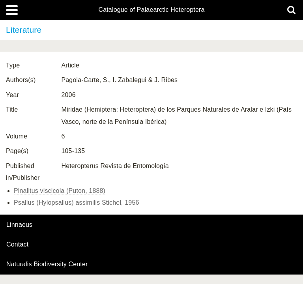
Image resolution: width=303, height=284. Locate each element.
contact (17, 244)
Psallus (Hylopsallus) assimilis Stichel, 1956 (76, 202)
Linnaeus (19, 225)
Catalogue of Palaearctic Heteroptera (151, 10)
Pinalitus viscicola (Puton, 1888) (59, 190)
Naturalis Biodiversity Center (47, 264)
